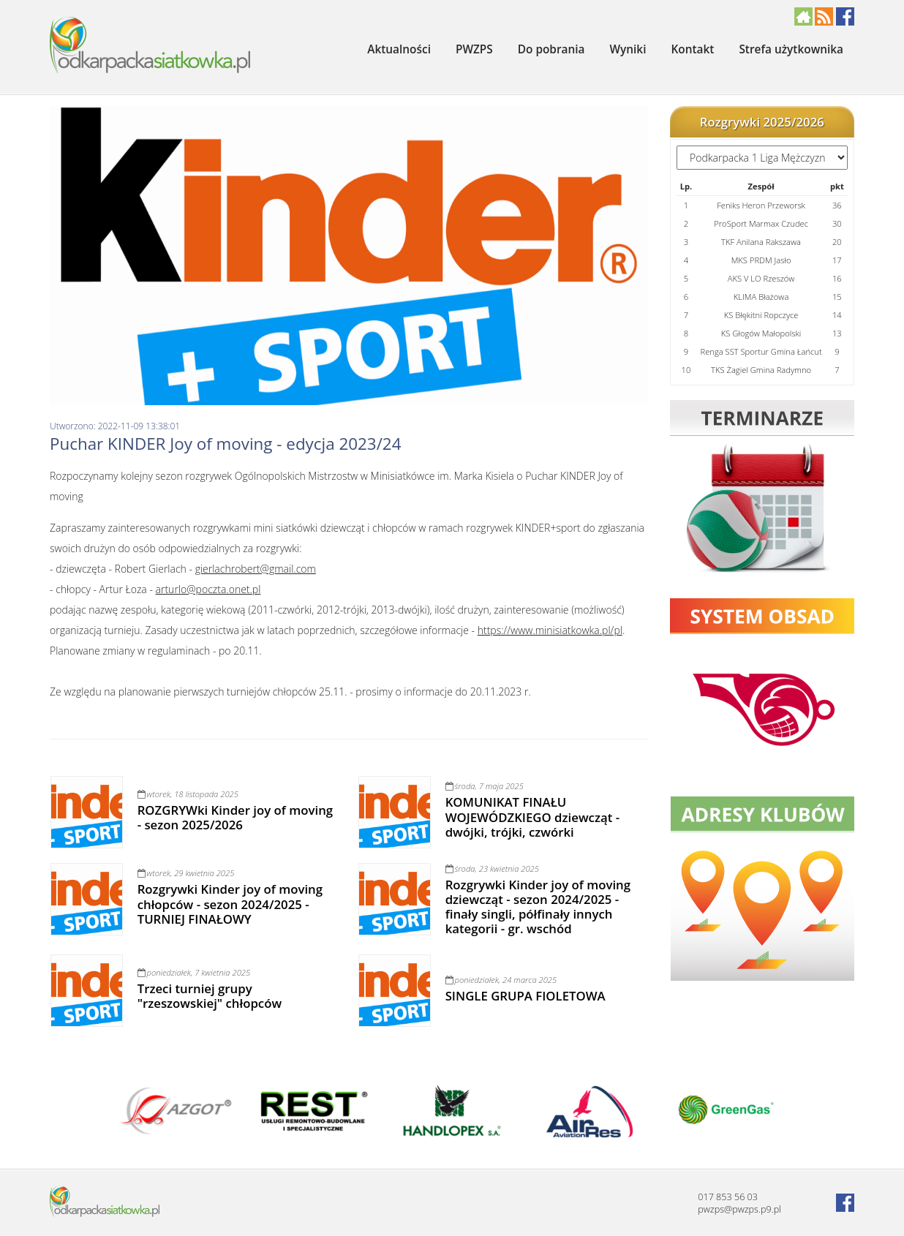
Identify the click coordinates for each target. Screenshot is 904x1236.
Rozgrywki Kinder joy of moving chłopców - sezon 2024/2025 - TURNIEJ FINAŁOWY (230, 904)
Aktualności (399, 49)
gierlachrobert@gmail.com (255, 569)
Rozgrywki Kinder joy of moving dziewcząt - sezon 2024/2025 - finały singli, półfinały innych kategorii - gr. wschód (537, 906)
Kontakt (692, 49)
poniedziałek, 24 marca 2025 (501, 979)
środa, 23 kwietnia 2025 (492, 868)
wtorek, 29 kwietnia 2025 (186, 872)
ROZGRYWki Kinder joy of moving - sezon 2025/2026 (235, 817)
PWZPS (474, 49)
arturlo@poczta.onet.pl (208, 589)
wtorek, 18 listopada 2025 (188, 793)
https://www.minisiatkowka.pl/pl (550, 630)
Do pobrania (551, 49)
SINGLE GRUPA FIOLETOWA (525, 995)
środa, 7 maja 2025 (484, 785)
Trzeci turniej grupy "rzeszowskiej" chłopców (210, 995)
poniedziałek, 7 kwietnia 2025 (194, 972)
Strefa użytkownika (791, 49)
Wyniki (628, 49)
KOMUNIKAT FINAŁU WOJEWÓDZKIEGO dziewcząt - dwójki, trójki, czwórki (532, 817)
